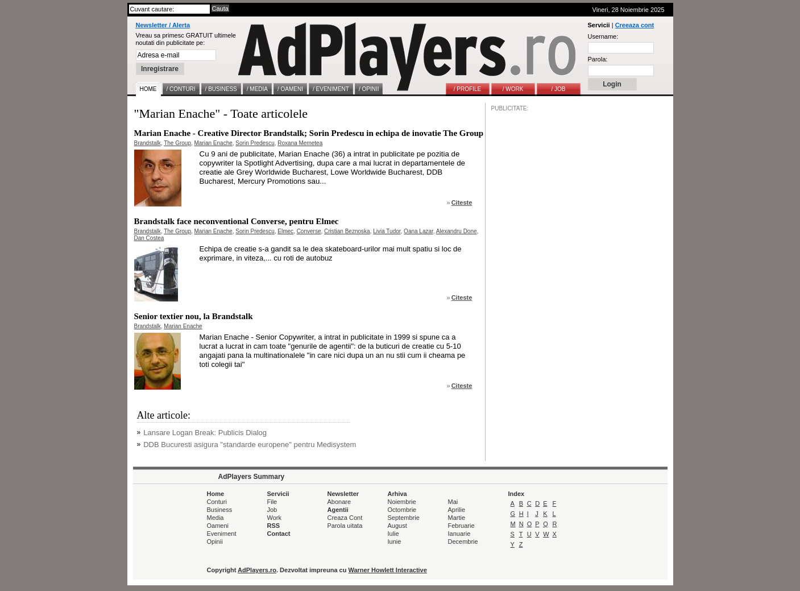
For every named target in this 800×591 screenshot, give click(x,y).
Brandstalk (147, 143)
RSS (273, 525)
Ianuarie (459, 533)
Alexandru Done (456, 231)
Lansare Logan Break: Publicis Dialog (205, 432)
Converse (309, 231)
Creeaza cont (634, 25)
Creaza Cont (345, 517)
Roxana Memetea (299, 143)
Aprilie (457, 509)
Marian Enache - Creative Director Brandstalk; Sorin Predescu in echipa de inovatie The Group (309, 133)
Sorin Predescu (254, 143)
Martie (457, 517)
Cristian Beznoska (347, 231)
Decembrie (463, 541)
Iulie (393, 533)
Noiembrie (402, 501)
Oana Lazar (418, 231)
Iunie (394, 541)
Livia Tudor (386, 231)
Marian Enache (213, 143)
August (397, 525)
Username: (603, 36)
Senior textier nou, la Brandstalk (193, 316)
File (272, 501)
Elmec (285, 231)
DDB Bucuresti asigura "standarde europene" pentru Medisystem (249, 444)
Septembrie (404, 517)
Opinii (215, 541)
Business (220, 509)
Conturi (217, 501)
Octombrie (402, 509)
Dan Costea (149, 238)
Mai (453, 501)
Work (274, 517)
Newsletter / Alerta (163, 25)
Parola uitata (345, 525)
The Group (177, 143)
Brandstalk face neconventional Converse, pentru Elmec (236, 221)
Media (215, 517)
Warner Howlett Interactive (388, 570)
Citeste (461, 202)
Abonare (339, 501)
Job (272, 509)
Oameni (218, 525)
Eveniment (222, 533)
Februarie (461, 525)
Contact (279, 533)
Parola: (598, 59)
